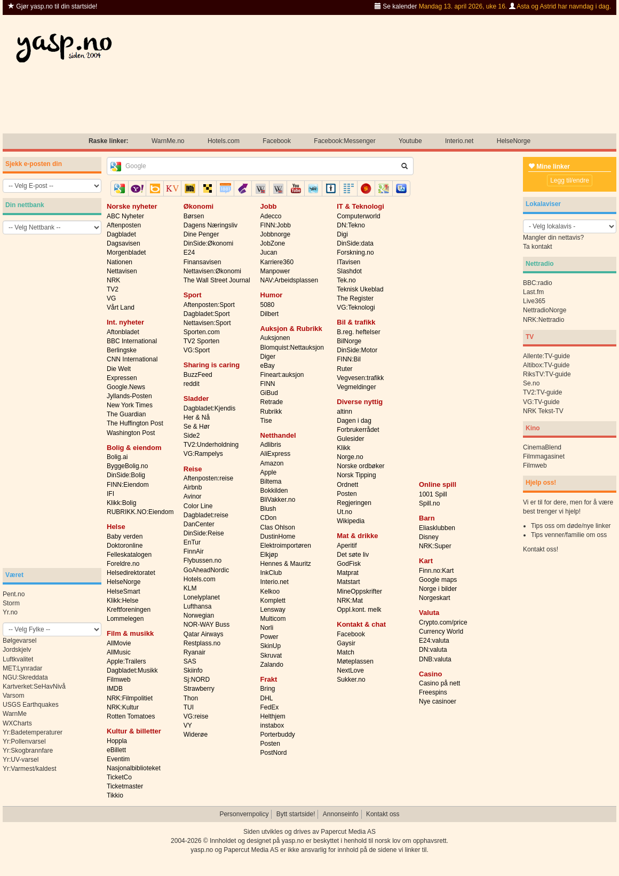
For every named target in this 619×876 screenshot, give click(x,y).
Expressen (122, 378)
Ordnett (347, 484)
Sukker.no (351, 679)
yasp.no (293, 841)
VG (111, 298)
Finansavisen (202, 262)
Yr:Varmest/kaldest (29, 768)
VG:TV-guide (541, 402)
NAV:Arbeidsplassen (289, 280)
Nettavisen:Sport (207, 323)
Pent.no (14, 594)
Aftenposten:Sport (209, 305)
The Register (355, 298)
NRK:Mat (350, 600)
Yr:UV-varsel (20, 759)
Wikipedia (350, 521)
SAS (190, 661)
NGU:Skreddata (25, 677)
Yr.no (10, 612)
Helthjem (272, 716)
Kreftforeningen (128, 609)
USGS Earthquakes (31, 704)
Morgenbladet (126, 252)
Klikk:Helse (122, 600)
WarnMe (15, 713)
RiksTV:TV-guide (547, 374)
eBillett (116, 750)
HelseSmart (123, 591)
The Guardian (126, 414)
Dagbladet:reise (206, 515)
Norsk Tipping (356, 475)
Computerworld (358, 216)
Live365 (534, 301)
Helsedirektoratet (131, 573)
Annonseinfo (341, 814)
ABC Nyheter (125, 216)
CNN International (132, 359)
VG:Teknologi (356, 307)
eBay (267, 365)
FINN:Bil (349, 359)
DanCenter (199, 524)
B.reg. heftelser (358, 332)
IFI (110, 494)
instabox (272, 725)
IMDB (115, 688)
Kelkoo (270, 591)
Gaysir (346, 643)
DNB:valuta (435, 659)
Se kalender (396, 6)
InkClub (271, 573)
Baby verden (124, 536)
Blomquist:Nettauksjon (292, 347)
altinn (344, 411)
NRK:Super (435, 546)
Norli (267, 628)
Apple (268, 472)
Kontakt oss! (540, 549)
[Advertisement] (556, 73)
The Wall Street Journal (217, 280)
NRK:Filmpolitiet (130, 698)
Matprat (348, 573)
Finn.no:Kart (436, 570)
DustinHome (278, 536)
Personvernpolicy (243, 814)
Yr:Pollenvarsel (24, 741)
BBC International (132, 341)
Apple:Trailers (126, 661)
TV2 (112, 289)
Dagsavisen (123, 243)
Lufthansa (198, 606)
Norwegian (199, 615)
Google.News (126, 387)
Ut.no (344, 512)
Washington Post (131, 433)
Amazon (272, 463)
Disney (429, 537)
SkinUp (270, 646)
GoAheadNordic (206, 570)
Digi (342, 234)
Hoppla (117, 741)
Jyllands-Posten (129, 396)
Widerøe (196, 734)
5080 (267, 305)
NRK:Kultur (123, 707)
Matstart (348, 582)
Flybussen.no (202, 560)
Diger (268, 356)
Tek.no (346, 280)
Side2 (192, 435)
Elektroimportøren (285, 545)
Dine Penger (201, 234)
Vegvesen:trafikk (360, 378)
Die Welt (119, 369)
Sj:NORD (197, 679)
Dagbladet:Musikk (132, 670)
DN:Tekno (351, 225)
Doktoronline (124, 545)
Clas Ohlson (277, 527)
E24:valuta (434, 640)
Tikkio (115, 795)
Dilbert (269, 314)
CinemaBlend (542, 447)
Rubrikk (271, 411)
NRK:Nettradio (543, 319)
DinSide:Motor (357, 350)
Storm (11, 603)
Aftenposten (124, 225)
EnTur (192, 542)
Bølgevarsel (19, 640)
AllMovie (119, 643)
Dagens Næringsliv (210, 225)
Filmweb (119, 679)
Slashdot (349, 271)
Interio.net (459, 141)
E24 (189, 252)
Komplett (272, 600)
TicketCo (119, 777)
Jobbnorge (275, 234)
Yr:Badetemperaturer (32, 732)
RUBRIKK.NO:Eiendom (140, 512)
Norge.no (350, 457)
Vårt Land (120, 307)
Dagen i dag (354, 420)
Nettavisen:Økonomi (212, 271)
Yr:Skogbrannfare (28, 750)
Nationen (119, 262)
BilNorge (349, 341)
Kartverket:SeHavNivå (34, 686)
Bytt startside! (295, 814)
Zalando (271, 664)
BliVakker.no (278, 499)
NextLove (350, 670)
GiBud (269, 393)
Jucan (268, 252)
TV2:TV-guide (542, 392)
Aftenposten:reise (208, 478)
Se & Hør (197, 426)
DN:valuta (433, 649)
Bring (267, 688)
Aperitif (346, 545)
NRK (113, 280)
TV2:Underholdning (211, 444)
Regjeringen (354, 503)
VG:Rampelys (203, 453)
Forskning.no (355, 252)
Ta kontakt (537, 246)
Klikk (343, 448)
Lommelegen (125, 618)
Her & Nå (197, 417)
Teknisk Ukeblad (360, 289)
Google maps (438, 579)
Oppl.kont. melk (359, 609)
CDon (268, 518)
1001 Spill (433, 494)
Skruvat (271, 655)
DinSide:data (355, 243)
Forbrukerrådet (358, 429)
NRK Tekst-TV (543, 411)
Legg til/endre (569, 180)
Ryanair (194, 652)
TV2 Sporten (201, 341)
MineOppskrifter (359, 591)
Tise (266, 420)
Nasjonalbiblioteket (134, 768)
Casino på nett (439, 683)
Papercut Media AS (348, 831)
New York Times (130, 405)
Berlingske (122, 350)
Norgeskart (434, 598)
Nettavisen (122, 271)
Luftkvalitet (18, 659)
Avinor (193, 496)
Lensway (272, 609)
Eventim (118, 759)
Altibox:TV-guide (546, 365)
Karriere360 (277, 262)
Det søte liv (353, 554)
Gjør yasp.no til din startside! (52, 6)
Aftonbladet (123, 332)
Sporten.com (202, 332)
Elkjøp (269, 554)
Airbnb (193, 487)
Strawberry (199, 688)
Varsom (13, 695)
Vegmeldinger (356, 387)
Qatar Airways (204, 634)
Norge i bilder (438, 589)
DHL (266, 698)
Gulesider (350, 439)
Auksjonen (275, 338)
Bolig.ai (117, 457)
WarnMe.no (168, 141)
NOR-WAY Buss (206, 624)
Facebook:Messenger (344, 141)
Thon (191, 698)
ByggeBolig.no (127, 466)
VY (188, 725)
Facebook (277, 141)
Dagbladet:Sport (207, 314)
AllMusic (119, 652)
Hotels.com (224, 141)
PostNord (273, 752)
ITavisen (348, 262)
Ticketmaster (125, 786)
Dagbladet (121, 234)
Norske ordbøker (360, 466)
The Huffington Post (135, 423)
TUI (189, 707)
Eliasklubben (437, 528)
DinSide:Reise (204, 533)
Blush (268, 508)
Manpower (275, 271)
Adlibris (270, 444)
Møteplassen (355, 661)
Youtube (410, 141)
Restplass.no (202, 643)
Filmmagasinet (544, 456)
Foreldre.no (123, 563)
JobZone (272, 243)
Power (269, 637)
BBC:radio (537, 283)
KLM (190, 588)
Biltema (271, 481)
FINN (267, 384)
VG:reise (196, 716)
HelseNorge (513, 141)
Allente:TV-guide (546, 356)
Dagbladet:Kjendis (209, 408)
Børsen (194, 216)
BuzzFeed (198, 374)
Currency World (441, 631)
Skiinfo (193, 670)
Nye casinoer (437, 701)
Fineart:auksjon (282, 374)
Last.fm (533, 292)
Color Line (198, 506)
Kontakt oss (383, 814)
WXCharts (17, 723)
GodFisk (349, 563)
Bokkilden (274, 490)
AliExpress (275, 453)
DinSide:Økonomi (208, 243)
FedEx (269, 707)
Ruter (344, 369)
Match (345, 652)
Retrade (271, 402)
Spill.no (429, 503)
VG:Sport (197, 350)
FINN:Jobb (275, 225)
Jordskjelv (17, 649)
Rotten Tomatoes (131, 716)
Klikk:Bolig (121, 503)
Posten (270, 743)
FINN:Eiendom (128, 484)
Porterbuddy (277, 734)
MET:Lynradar (22, 668)
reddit (192, 384)
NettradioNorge (544, 310)
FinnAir (194, 551)
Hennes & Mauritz (285, 563)
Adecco (271, 216)
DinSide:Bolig (126, 475)
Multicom (273, 618)
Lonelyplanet (202, 597)
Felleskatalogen (129, 554)
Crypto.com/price (443, 622)
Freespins (433, 692)
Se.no (531, 383)
